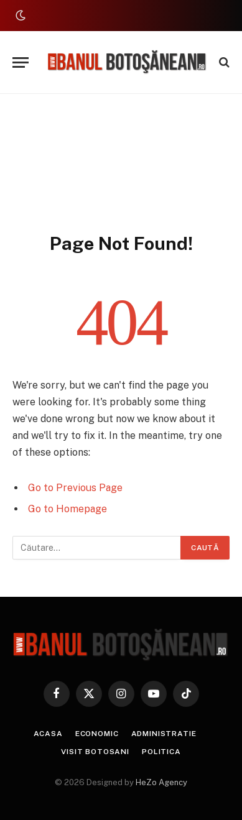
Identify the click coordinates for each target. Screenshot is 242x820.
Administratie (164, 733)
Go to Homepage (67, 509)
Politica (161, 751)
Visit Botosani (95, 751)
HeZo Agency (161, 782)
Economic (97, 733)
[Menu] (20, 62)
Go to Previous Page (75, 488)
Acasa (48, 733)
